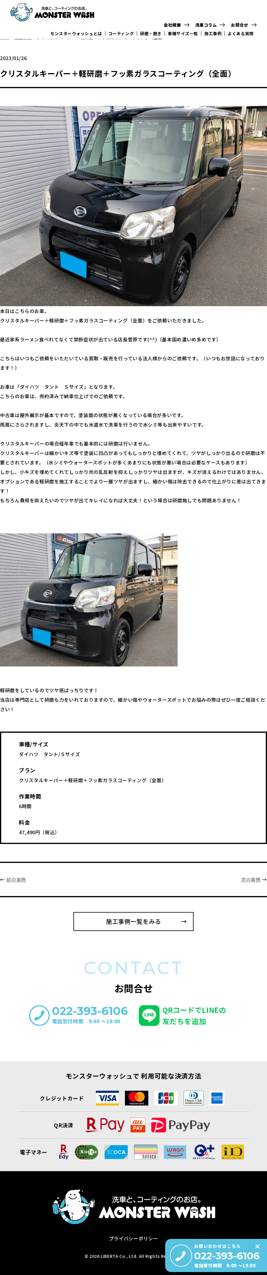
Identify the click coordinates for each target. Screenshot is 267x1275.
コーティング (122, 36)
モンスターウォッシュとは (77, 36)
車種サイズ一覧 (184, 36)
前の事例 (16, 879)
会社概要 (174, 26)
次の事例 (251, 879)
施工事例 (214, 36)
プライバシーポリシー (133, 1238)
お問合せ (241, 26)
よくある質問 (242, 36)
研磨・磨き (152, 36)
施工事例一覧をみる (133, 921)
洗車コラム (207, 26)
